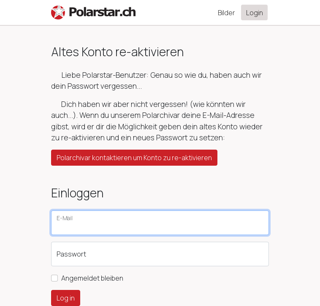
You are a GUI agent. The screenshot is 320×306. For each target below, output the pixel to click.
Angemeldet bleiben (92, 278)
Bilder (226, 12)
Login (254, 12)
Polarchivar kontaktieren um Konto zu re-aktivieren (134, 157)
